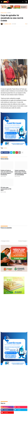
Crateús (9, 12)
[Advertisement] (14, 42)
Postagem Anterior (5, 241)
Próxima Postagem (22, 241)
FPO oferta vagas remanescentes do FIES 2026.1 (6, 189)
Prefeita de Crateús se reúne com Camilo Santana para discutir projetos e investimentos (7, 172)
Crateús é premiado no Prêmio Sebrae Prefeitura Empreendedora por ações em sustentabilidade (20, 172)
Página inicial (3, 12)
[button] (1, 2)
